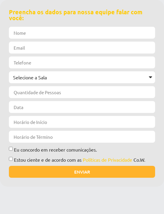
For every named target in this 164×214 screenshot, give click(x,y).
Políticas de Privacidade (107, 160)
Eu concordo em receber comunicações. (55, 149)
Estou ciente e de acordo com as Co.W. (79, 160)
